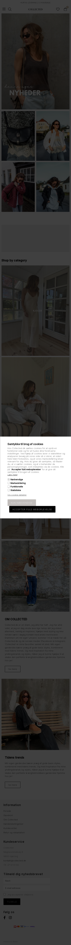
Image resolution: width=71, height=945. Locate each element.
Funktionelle (16, 486)
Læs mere (12, 474)
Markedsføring (18, 483)
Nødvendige (16, 479)
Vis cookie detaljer (17, 494)
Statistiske (15, 490)
